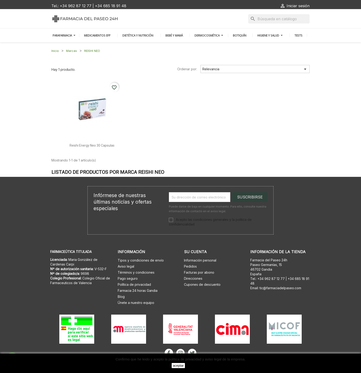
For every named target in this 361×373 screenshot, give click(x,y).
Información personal (200, 260)
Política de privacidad (134, 284)
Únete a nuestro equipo (136, 303)
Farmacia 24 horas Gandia (137, 290)
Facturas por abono (199, 272)
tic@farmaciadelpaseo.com (280, 288)
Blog (121, 297)
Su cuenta (195, 251)
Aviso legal (126, 266)
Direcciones (193, 278)
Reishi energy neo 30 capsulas (92, 145)
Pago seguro (128, 278)
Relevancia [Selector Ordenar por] (255, 69)
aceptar (178, 365)
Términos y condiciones (136, 272)
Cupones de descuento (202, 284)
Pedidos (190, 266)
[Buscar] (279, 19)
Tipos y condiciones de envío (141, 260)
